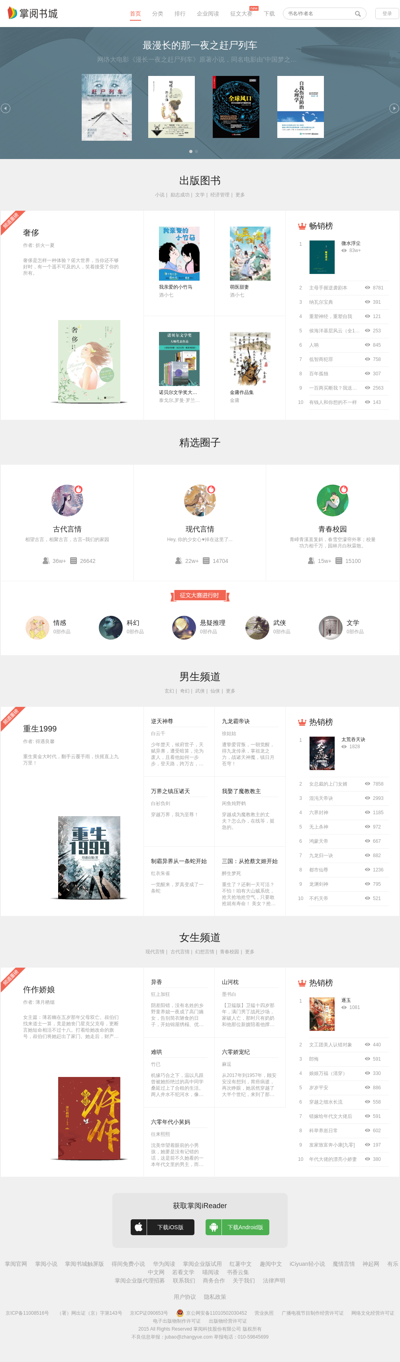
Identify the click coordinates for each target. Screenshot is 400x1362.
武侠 (279, 622)
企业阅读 (208, 13)
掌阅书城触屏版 (84, 1264)
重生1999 (40, 728)
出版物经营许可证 (228, 1321)
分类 (157, 13)
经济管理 (219, 195)
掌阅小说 (46, 1264)
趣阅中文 (271, 1264)
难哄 (156, 1052)
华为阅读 (164, 1264)
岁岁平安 (318, 1087)
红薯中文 (240, 1264)
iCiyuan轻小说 (307, 1264)
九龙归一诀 (321, 855)
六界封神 (318, 812)
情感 (59, 622)
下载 (269, 13)
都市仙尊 (318, 870)
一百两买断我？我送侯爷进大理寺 (345, 388)
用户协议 (185, 1297)
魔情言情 (344, 1264)
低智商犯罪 (321, 359)
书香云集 (238, 1272)
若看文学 (183, 1272)
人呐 (314, 345)
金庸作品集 (242, 392)
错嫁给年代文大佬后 (330, 1116)
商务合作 (214, 1280)
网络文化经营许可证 (372, 1313)
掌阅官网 (16, 1264)
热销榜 (321, 722)
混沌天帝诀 (321, 798)
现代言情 (200, 529)
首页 (135, 13)
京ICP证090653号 (149, 1313)
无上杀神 (318, 827)
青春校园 (332, 529)
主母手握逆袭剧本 (328, 288)
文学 (200, 195)
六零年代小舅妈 (170, 1122)
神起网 (371, 1264)
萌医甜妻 (239, 287)
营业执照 (264, 1313)
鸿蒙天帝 (318, 841)
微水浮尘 (351, 243)
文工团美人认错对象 (330, 1045)
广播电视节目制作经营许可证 (313, 1313)
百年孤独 (318, 373)
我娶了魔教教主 (241, 791)
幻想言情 (204, 952)
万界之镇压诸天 (170, 791)
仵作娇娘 (39, 989)
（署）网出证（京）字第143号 (89, 1313)
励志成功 (180, 195)
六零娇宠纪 (236, 1052)
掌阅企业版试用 (202, 1264)
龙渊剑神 (318, 884)
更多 (240, 195)
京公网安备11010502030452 (211, 1313)
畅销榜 (321, 225)
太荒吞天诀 (353, 739)
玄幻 (169, 691)
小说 (160, 195)
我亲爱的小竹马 (175, 287)
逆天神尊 (162, 721)
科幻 (133, 622)
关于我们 (244, 1280)
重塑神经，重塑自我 (330, 316)
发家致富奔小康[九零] (332, 1145)
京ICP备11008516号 (27, 1313)
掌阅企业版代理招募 (140, 1280)
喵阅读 (210, 1272)
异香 (156, 982)
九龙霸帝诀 (236, 721)
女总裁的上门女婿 (328, 784)
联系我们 (184, 1280)
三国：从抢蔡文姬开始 (250, 861)
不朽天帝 (318, 898)
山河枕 (230, 982)
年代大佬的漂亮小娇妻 (333, 1159)
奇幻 (185, 691)
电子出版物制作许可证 (177, 1321)
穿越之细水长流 (326, 1102)
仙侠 (215, 691)
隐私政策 (215, 1297)
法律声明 (274, 1280)
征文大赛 (241, 13)
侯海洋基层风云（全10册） (338, 331)
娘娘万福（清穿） (328, 1073)
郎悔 (314, 1059)
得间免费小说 (128, 1264)
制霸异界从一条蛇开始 (179, 861)
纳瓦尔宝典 (321, 302)
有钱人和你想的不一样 (333, 402)
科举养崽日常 (323, 1130)
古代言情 (67, 529)
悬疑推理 (212, 622)
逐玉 (346, 1000)
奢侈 (31, 232)
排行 (180, 13)
